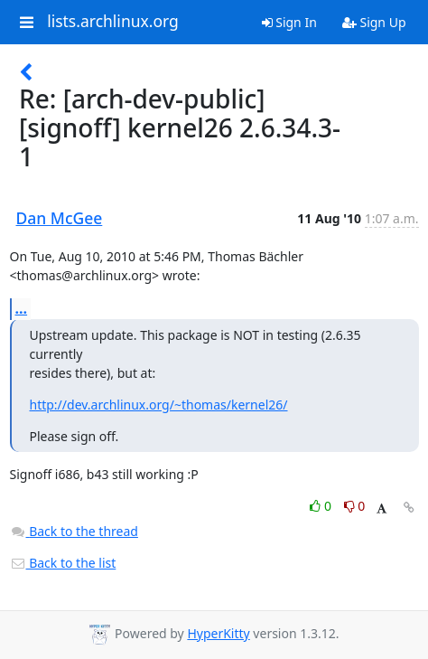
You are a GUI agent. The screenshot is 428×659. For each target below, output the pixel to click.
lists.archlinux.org (113, 22)
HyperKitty (218, 633)
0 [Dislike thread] (355, 505)
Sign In (289, 22)
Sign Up (374, 22)
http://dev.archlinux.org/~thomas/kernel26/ (159, 404)
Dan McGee (59, 218)
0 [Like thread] (322, 505)
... (21, 308)
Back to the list (63, 562)
